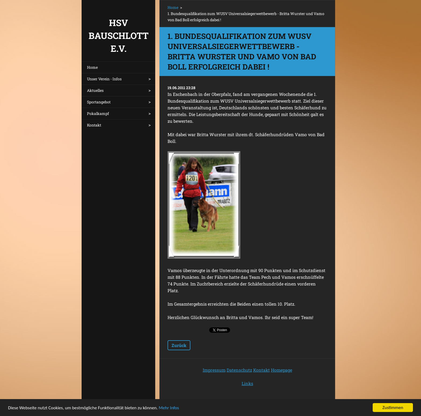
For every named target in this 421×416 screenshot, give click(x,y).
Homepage (281, 370)
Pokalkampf (98, 113)
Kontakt (94, 125)
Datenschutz (239, 370)
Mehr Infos (169, 408)
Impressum (214, 370)
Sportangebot (99, 101)
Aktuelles (95, 90)
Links (247, 383)
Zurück (179, 345)
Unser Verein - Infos (104, 78)
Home (92, 67)
